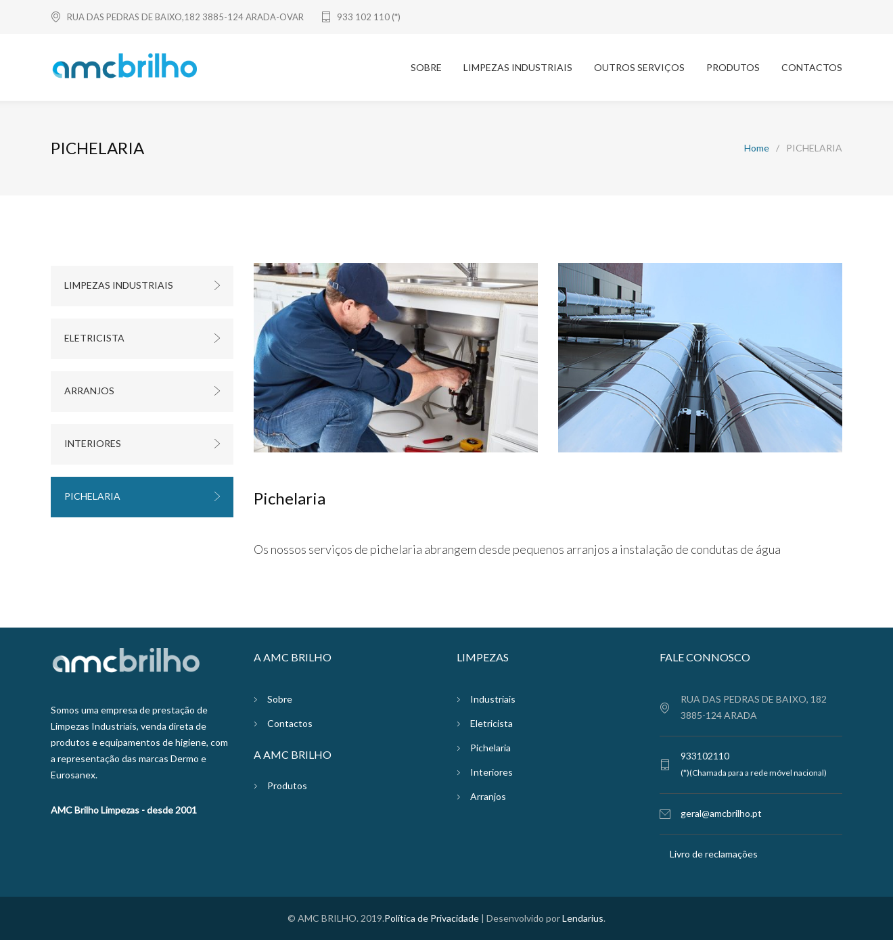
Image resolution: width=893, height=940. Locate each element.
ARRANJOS (89, 390)
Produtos (287, 785)
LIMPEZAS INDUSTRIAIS (517, 67)
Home (756, 148)
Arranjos (488, 796)
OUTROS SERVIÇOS (639, 67)
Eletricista (491, 723)
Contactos (290, 723)
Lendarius (582, 918)
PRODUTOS (733, 67)
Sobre (279, 699)
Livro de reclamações (714, 854)
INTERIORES (92, 443)
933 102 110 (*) (368, 16)
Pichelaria (490, 747)
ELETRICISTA (94, 338)
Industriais (493, 699)
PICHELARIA (92, 496)
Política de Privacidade (431, 918)
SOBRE (426, 67)
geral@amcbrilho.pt (721, 813)
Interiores (491, 772)
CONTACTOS (811, 67)
